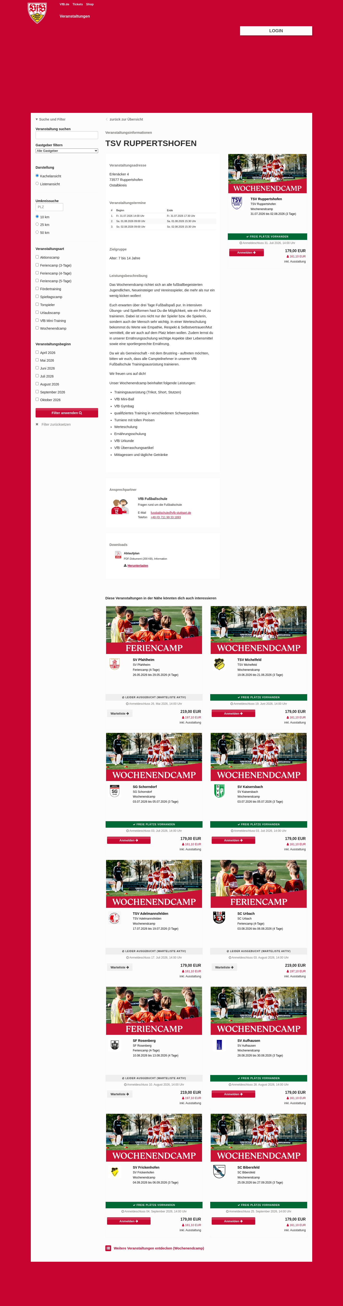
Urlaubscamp (48, 313)
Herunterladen (138, 565)
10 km (42, 217)
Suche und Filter (52, 119)
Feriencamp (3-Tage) (53, 265)
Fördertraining (48, 289)
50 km (42, 232)
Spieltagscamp (49, 297)
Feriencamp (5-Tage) (53, 281)
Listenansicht (48, 184)
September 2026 (50, 392)
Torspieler (45, 305)
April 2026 (45, 353)
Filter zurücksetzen (56, 424)
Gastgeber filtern (67, 148)
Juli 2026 (45, 376)
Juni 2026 (45, 368)
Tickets (78, 4)
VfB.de (65, 4)
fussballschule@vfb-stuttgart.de (171, 512)
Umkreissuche (49, 202)
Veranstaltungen (75, 16)
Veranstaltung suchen (67, 130)
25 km (42, 225)
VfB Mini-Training (51, 321)
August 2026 (47, 384)
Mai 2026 (45, 360)
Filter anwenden (67, 413)
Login (276, 31)
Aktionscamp (47, 257)
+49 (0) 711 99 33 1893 (166, 517)
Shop (90, 4)
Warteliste (120, 713)
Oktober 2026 (48, 400)
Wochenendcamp (51, 328)
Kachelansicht (48, 176)
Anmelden (246, 252)
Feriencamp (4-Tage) (53, 273)
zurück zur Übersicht (126, 119)
